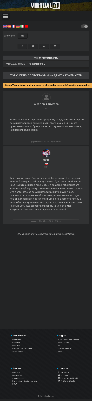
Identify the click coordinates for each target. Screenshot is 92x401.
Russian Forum (37, 64)
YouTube (63, 375)
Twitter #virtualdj (66, 381)
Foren (60, 351)
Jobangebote (18, 378)
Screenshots (17, 351)
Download (16, 340)
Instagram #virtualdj (68, 378)
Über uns (16, 372)
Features (16, 345)
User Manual (63, 343)
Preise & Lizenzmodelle (22, 348)
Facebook (63, 372)
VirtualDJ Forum (15, 64)
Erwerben (16, 343)
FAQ (60, 345)
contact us (17, 375)
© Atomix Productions (46, 396)
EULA (14, 384)
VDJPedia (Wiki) (65, 348)
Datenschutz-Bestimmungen (24, 381)
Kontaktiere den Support (68, 340)
